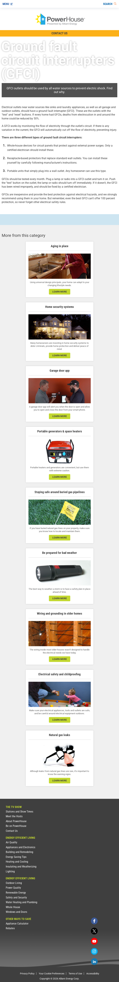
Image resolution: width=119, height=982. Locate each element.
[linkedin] (94, 961)
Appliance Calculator (17, 923)
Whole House (13, 907)
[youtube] (94, 941)
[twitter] (94, 931)
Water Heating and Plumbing (21, 902)
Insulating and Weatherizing (21, 866)
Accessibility (92, 973)
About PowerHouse (16, 821)
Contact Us (12, 830)
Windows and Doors (16, 911)
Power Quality (13, 887)
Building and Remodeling (19, 852)
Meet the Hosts (14, 816)
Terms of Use (75, 973)
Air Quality (11, 842)
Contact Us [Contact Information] (59, 33)
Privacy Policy (27, 973)
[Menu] (7, 4)
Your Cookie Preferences (51, 973)
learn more (59, 291)
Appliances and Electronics (20, 847)
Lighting (10, 871)
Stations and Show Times (19, 811)
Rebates (10, 928)
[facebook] (94, 921)
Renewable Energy (16, 892)
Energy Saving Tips (16, 857)
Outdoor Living (14, 883)
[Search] (110, 4)
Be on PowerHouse (16, 826)
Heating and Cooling (17, 861)
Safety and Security (16, 897)
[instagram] (94, 951)
